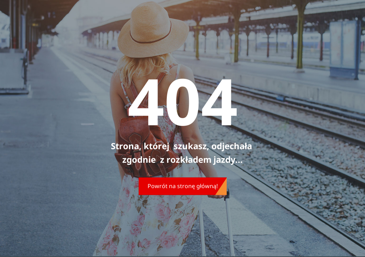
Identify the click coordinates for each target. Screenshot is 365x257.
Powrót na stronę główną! (183, 186)
